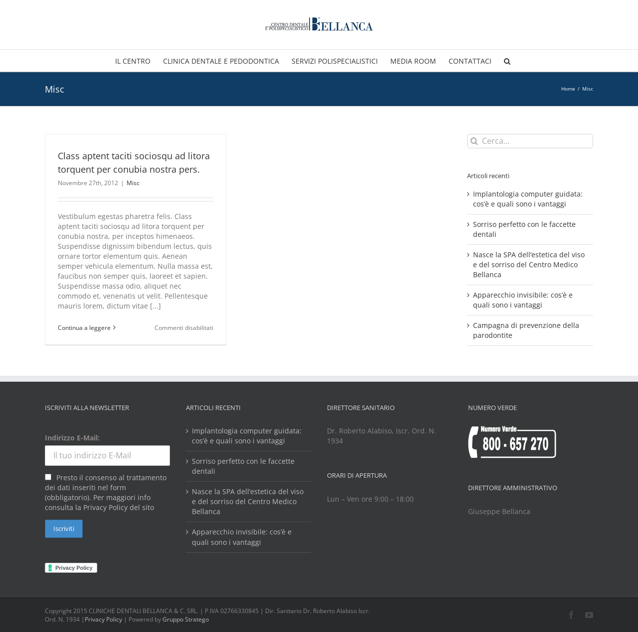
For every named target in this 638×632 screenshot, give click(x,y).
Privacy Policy (103, 619)
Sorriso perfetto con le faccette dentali (243, 466)
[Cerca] (474, 141)
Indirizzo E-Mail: (72, 437)
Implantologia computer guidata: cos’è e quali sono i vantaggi (528, 199)
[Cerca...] (530, 141)
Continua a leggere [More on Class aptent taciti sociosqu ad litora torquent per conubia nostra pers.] (84, 327)
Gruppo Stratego (185, 619)
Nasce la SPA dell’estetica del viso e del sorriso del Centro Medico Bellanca (529, 264)
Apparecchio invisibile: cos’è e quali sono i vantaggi (523, 300)
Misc (133, 183)
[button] (507, 60)
